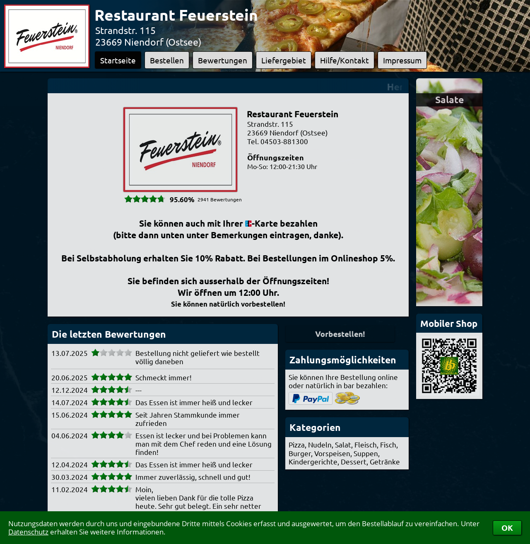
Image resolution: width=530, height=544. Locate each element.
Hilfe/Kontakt (344, 60)
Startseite (118, 60)
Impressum (402, 60)
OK (507, 527)
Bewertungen (222, 60)
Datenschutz (28, 532)
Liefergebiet (283, 60)
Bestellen (167, 60)
